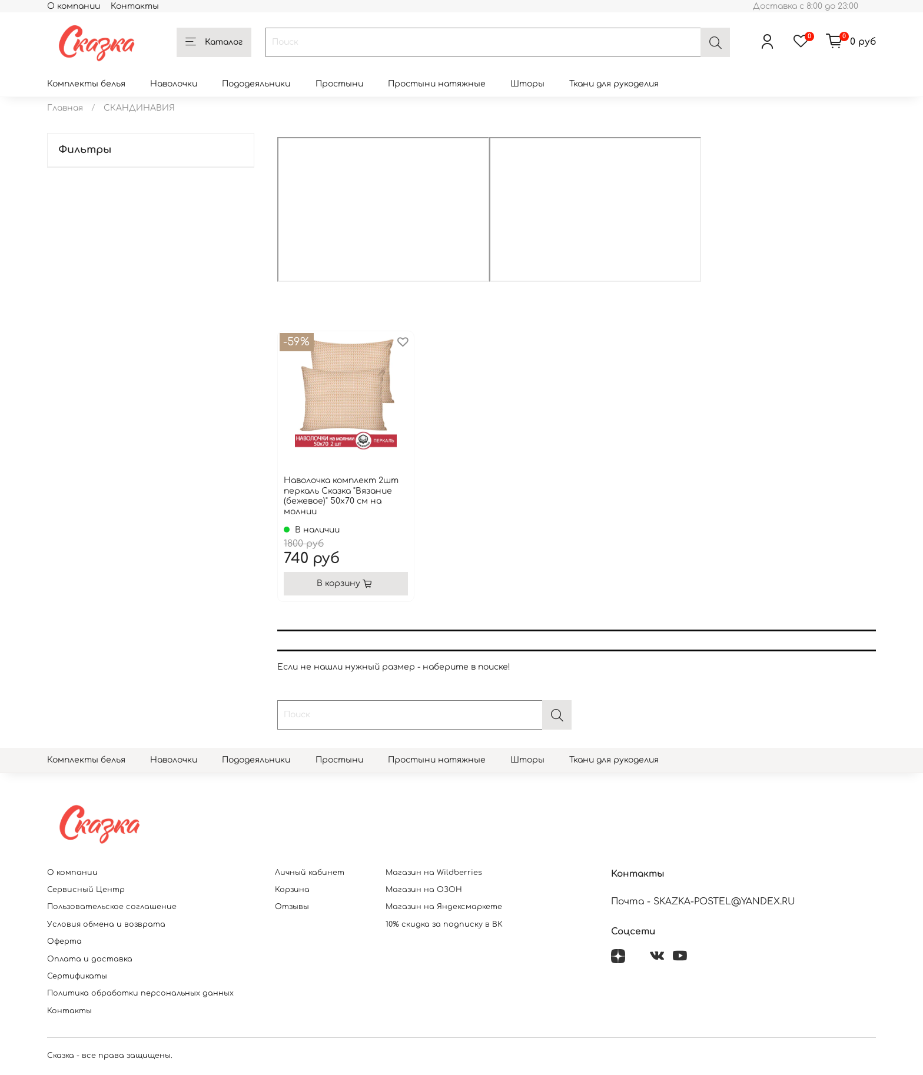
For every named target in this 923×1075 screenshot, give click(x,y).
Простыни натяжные (437, 83)
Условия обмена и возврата (106, 924)
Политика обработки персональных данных (140, 993)
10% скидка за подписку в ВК (444, 924)
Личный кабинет (309, 872)
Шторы (527, 83)
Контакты (135, 6)
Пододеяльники (256, 83)
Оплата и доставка (89, 959)
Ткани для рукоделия (614, 83)
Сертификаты (77, 976)
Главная (65, 108)
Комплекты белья (86, 83)
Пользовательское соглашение (112, 907)
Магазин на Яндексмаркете (444, 907)
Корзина (292, 890)
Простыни (339, 83)
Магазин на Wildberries (434, 872)
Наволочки (173, 83)
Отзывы (292, 907)
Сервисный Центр (86, 890)
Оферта (64, 941)
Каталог (214, 42)
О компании (73, 6)
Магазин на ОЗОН (424, 890)
